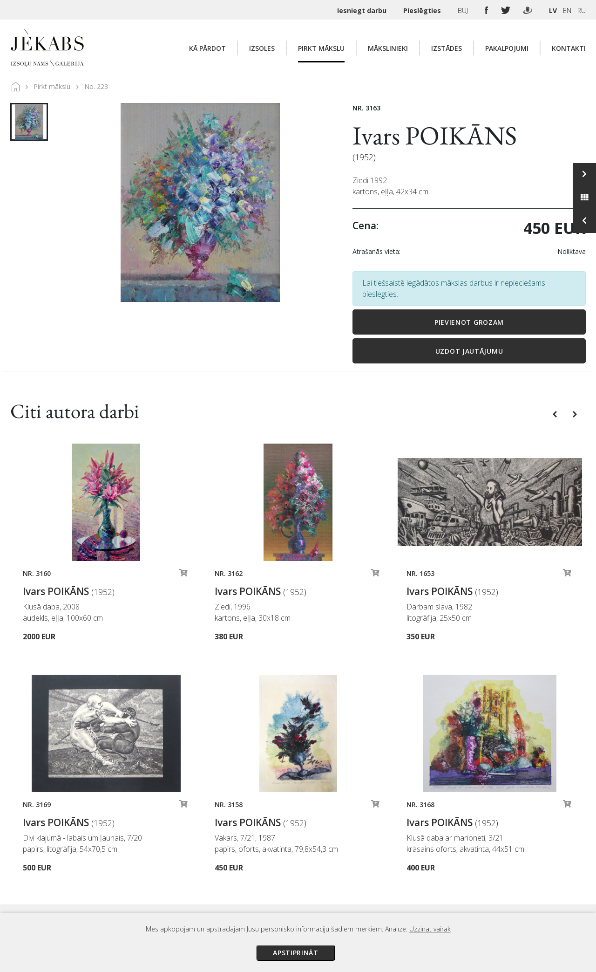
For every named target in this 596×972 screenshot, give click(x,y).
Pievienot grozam (469, 322)
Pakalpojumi (506, 48)
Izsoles (262, 48)
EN (567, 10)
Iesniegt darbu (362, 10)
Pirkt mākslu (321, 48)
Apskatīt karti (147, 851)
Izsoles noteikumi (383, 827)
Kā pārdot (207, 48)
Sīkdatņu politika (380, 893)
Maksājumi (372, 840)
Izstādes (446, 48)
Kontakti (569, 48)
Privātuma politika (383, 880)
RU (581, 10)
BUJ (464, 10)
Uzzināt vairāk (430, 928)
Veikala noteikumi (382, 867)
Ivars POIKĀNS (434, 135)
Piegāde (367, 854)
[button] (556, 413)
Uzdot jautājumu (469, 351)
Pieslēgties (423, 10)
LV (553, 10)
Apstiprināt (295, 952)
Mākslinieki (388, 48)
